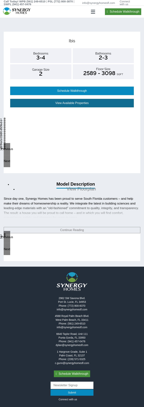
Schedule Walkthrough (124, 11)
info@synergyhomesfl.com (98, 2)
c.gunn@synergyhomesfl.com (72, 363)
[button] (7, 149)
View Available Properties (72, 103)
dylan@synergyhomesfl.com (72, 345)
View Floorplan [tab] (81, 188)
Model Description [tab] (75, 184)
